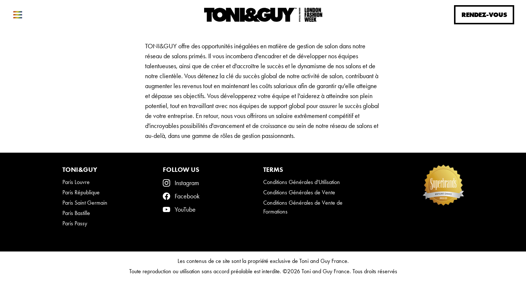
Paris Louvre (76, 181)
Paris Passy (74, 223)
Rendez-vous (484, 15)
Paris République (81, 192)
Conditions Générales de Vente (299, 192)
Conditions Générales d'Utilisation (301, 181)
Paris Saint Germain (84, 202)
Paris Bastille (76, 212)
